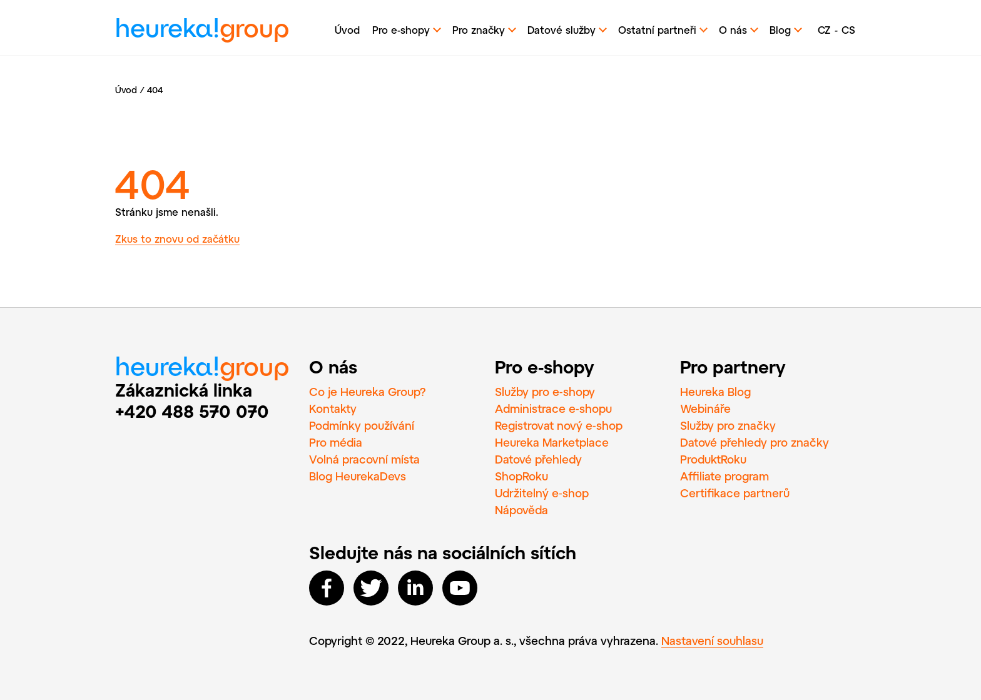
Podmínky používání (361, 425)
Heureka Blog (715, 391)
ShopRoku (521, 476)
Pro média (335, 442)
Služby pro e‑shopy (545, 391)
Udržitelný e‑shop (542, 493)
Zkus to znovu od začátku (177, 239)
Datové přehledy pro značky (754, 442)
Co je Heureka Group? (367, 391)
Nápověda (521, 510)
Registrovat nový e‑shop (559, 425)
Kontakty (333, 408)
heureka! (202, 30)
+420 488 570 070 (192, 411)
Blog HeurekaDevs (357, 476)
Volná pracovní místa (364, 459)
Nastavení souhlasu (712, 640)
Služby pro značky (728, 425)
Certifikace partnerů (735, 493)
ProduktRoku (713, 459)
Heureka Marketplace (552, 442)
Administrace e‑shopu (553, 408)
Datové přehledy (538, 459)
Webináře (705, 408)
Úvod (347, 30)
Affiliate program (724, 476)
